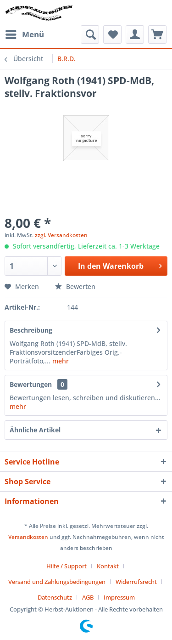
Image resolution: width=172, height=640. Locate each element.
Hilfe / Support (66, 566)
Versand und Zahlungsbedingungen (56, 582)
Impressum (119, 597)
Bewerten (75, 286)
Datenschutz (55, 597)
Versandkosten (28, 537)
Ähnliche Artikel (35, 429)
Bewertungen (31, 384)
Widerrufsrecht (136, 582)
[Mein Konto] (135, 34)
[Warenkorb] (157, 34)
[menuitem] (24, 34)
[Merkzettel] (112, 34)
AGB (88, 597)
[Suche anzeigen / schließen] (90, 34)
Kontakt (108, 566)
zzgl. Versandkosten (61, 235)
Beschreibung (31, 330)
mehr (59, 361)
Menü (25, 33)
